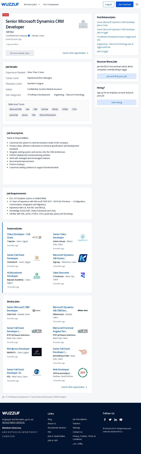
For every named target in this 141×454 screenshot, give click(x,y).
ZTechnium (58, 276)
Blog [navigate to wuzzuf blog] (50, 419)
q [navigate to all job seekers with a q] (31, 432)
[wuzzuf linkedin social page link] (116, 420)
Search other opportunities (76, 53)
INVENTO (11, 352)
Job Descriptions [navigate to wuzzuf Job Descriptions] (80, 419)
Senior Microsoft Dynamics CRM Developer (48, 397)
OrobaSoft (12, 262)
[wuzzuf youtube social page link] (121, 420)
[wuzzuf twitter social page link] (111, 420)
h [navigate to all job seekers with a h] (15, 432)
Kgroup (56, 262)
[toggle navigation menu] (137, 4)
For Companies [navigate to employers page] (51, 4)
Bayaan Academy (15, 279)
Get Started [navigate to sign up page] (125, 4)
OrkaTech (11, 314)
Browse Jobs (32, 4)
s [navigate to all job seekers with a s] (35, 432)
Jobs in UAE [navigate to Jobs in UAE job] (53, 440)
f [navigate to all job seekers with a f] (12, 432)
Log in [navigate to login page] (109, 4)
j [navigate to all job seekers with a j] (18, 432)
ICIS (8, 376)
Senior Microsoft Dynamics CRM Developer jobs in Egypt (116, 31)
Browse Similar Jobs (19, 53)
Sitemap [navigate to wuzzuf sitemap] (76, 427)
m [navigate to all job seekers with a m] (23, 432)
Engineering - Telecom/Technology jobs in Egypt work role (115, 45)
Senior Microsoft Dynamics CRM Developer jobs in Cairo (116, 24)
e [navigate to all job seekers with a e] (10, 432)
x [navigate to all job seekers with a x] (8, 436)
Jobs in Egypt (102, 51)
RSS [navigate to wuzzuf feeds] (49, 432)
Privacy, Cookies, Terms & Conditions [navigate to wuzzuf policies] (84, 438)
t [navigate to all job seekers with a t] (36, 432)
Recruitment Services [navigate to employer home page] (57, 427)
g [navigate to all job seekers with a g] (13, 432)
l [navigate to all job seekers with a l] (21, 432)
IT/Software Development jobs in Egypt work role (116, 38)
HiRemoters (58, 314)
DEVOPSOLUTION (61, 355)
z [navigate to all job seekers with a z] (12, 436)
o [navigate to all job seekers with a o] (27, 432)
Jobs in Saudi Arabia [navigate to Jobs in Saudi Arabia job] (56, 436)
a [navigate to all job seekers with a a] (3, 432)
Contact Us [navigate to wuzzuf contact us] (77, 432)
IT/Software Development (19, 397)
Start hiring (116, 102)
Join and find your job (117, 76)
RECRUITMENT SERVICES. (13, 422)
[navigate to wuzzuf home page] (10, 4)
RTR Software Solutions (18, 335)
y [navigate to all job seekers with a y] (10, 436)
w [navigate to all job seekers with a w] (7, 436)
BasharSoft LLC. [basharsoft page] (117, 431)
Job (5, 397)
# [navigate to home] (13, 436)
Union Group (59, 241)
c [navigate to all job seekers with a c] (6, 432)
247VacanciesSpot (61, 373)
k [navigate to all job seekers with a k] (19, 432)
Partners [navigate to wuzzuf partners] (76, 423)
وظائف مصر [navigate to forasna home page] (78, 443)
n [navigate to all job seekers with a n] (25, 432)
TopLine (11, 241)
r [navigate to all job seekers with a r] (33, 432)
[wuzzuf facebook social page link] (105, 420)
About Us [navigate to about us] (52, 423)
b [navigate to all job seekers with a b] (4, 432)
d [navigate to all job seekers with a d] (8, 432)
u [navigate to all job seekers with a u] (3, 436)
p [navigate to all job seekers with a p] (29, 432)
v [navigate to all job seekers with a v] (4, 436)
